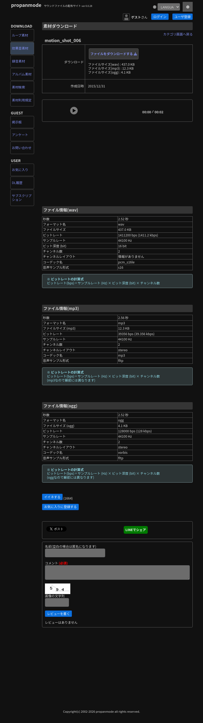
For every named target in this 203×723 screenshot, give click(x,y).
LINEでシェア (136, 529)
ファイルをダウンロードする (113, 53)
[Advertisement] (117, 163)
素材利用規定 (21, 100)
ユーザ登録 (182, 16)
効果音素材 (20, 48)
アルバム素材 (21, 74)
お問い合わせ (21, 147)
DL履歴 (17, 182)
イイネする (52, 497)
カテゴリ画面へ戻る (178, 34)
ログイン (159, 16)
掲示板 (17, 122)
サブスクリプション (21, 197)
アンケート (20, 134)
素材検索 (18, 87)
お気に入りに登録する (60, 506)
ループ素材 (20, 35)
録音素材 (18, 61)
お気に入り (20, 169)
